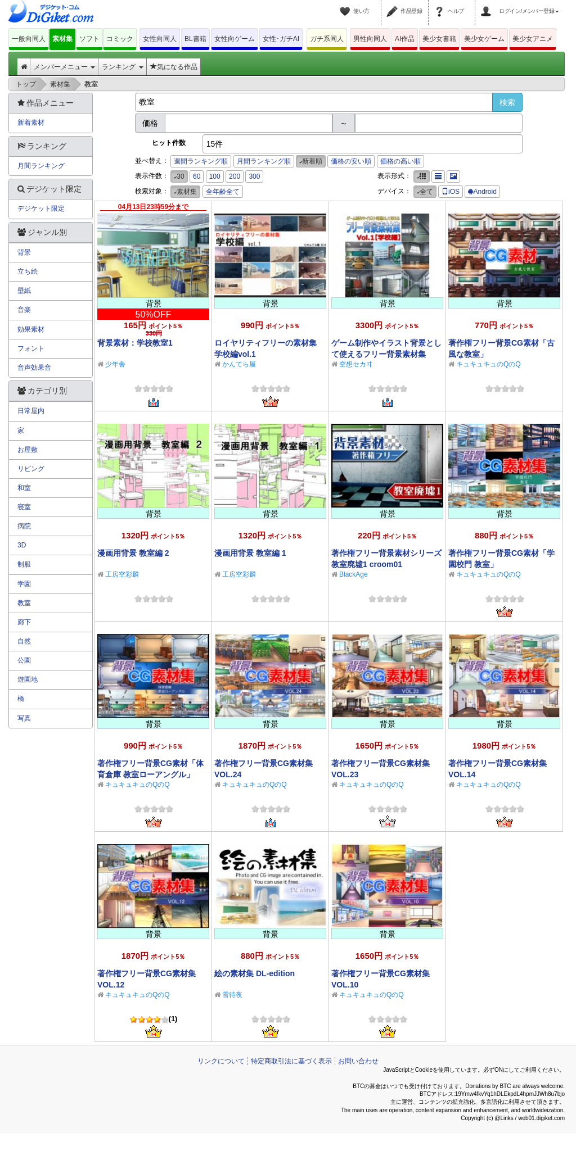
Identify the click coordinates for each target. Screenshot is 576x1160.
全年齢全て (223, 192)
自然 (24, 641)
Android (482, 192)
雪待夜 (232, 995)
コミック (119, 39)
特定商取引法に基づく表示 (291, 1061)
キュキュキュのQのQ (488, 364)
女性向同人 (160, 39)
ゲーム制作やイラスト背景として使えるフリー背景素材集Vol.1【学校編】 (386, 354)
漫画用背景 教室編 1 (250, 553)
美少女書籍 (439, 39)
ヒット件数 (169, 143)
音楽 (24, 310)
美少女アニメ (532, 39)
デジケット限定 (41, 208)
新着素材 (30, 122)
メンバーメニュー (64, 67)
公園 (24, 660)
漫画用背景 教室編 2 (133, 553)
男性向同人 (370, 39)
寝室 (24, 507)
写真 (24, 718)
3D (21, 545)
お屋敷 (27, 450)
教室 (24, 603)
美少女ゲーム (484, 39)
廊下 (24, 622)
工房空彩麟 (122, 574)
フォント (30, 348)
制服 (24, 564)
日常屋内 (30, 411)
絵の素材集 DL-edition (254, 973)
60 (196, 176)
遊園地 (27, 679)
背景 (24, 252)
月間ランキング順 (264, 161)
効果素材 (30, 329)
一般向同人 (29, 39)
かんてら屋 (239, 364)
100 (214, 176)
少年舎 (115, 364)
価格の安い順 (351, 161)
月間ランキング (41, 166)
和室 (24, 488)
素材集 (62, 39)
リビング (30, 469)
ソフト (89, 39)
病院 (24, 526)
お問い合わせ (358, 1061)
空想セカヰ (356, 364)
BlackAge (353, 574)
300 (254, 176)
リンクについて (221, 1061)
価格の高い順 (400, 161)
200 (234, 176)
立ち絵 (27, 271)
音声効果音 (34, 367)
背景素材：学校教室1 (135, 342)
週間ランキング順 (201, 161)
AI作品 (405, 39)
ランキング (122, 67)
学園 (24, 584)
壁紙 (24, 290)
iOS (451, 192)
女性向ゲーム (234, 39)
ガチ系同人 (327, 39)
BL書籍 (195, 39)
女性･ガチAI (281, 39)
